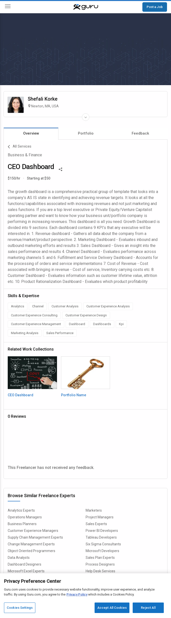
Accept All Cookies (112, 608)
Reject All (148, 608)
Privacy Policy (76, 594)
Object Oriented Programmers (31, 551)
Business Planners (22, 524)
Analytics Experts (21, 510)
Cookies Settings (20, 608)
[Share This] (60, 169)
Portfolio (86, 133)
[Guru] (85, 7)
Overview (31, 133)
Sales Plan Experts (100, 558)
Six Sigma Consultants (103, 544)
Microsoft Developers (102, 551)
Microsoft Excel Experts (26, 571)
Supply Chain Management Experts (35, 537)
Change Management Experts (31, 544)
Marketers (94, 510)
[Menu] (7, 7)
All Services (19, 147)
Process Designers (100, 564)
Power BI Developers (102, 531)
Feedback (140, 133)
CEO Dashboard (20, 395)
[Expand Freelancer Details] (85, 117)
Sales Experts (96, 524)
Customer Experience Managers (33, 531)
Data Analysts (19, 558)
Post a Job (155, 7)
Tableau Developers (101, 537)
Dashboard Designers (24, 564)
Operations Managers (25, 517)
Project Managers (100, 517)
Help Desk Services (100, 571)
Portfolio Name (73, 395)
